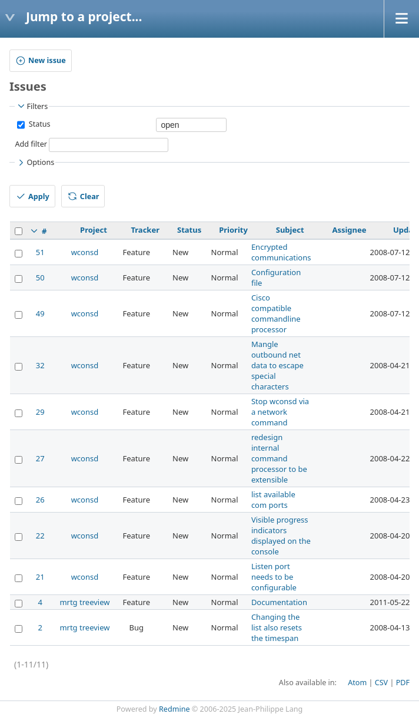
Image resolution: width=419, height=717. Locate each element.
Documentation (279, 602)
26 (40, 499)
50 (40, 277)
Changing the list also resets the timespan (276, 627)
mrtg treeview (84, 602)
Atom (357, 683)
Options (35, 162)
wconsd (85, 252)
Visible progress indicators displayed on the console (281, 535)
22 (40, 535)
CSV (381, 683)
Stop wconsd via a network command (280, 412)
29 (40, 412)
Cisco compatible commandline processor (276, 313)
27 (40, 458)
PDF (403, 683)
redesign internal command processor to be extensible (279, 458)
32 (40, 365)
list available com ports (273, 499)
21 (40, 576)
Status (38, 124)
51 (40, 252)
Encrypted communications (281, 252)
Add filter (31, 144)
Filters (32, 106)
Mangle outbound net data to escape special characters (277, 365)
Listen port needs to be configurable (274, 577)
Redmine (174, 709)
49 (40, 313)
